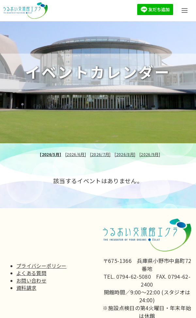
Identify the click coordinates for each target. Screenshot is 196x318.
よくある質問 (31, 272)
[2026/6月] (75, 154)
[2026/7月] (100, 154)
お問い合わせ (31, 280)
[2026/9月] (149, 154)
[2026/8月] (125, 154)
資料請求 (26, 287)
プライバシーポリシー (41, 265)
